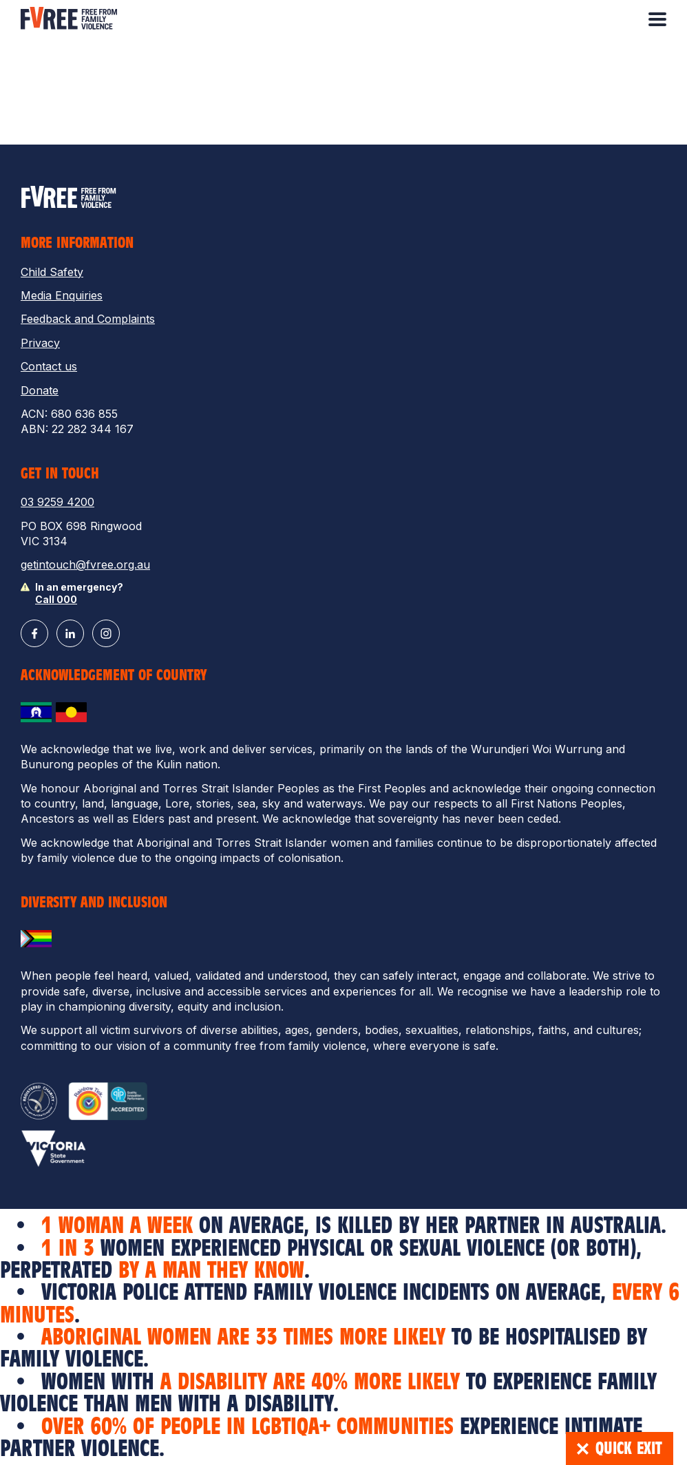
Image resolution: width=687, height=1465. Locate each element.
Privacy (40, 343)
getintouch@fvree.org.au (85, 564)
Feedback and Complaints (88, 319)
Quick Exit (619, 1448)
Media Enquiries (62, 295)
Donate (40, 390)
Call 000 (56, 599)
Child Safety (52, 272)
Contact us (49, 366)
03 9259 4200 (57, 502)
